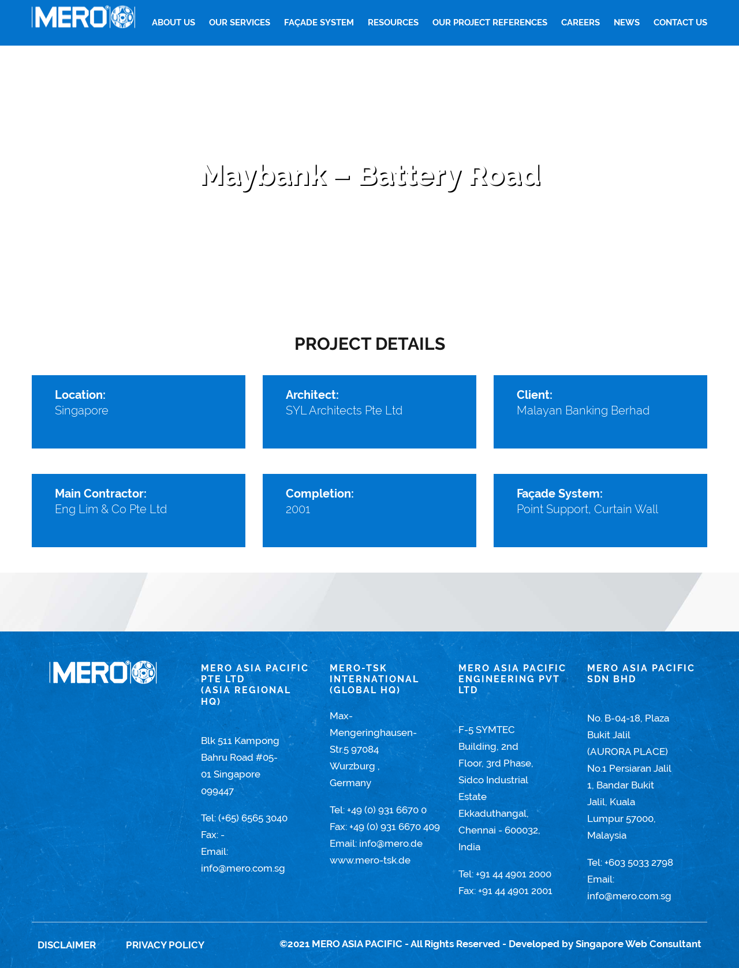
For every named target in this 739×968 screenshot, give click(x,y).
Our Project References (489, 22)
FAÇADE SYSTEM (319, 22)
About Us (173, 22)
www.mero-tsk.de (370, 860)
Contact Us (680, 22)
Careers (580, 22)
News (627, 22)
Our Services (239, 22)
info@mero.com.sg (243, 868)
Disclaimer (67, 945)
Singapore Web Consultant (638, 944)
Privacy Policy (165, 945)
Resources (393, 22)
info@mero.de (391, 843)
